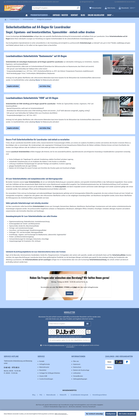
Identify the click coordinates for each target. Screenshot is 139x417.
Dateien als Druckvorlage (81, 370)
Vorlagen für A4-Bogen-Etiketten (49, 373)
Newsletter (42, 370)
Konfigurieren (110, 414)
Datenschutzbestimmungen (56, 345)
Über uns (76, 361)
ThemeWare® (92, 406)
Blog (33, 395)
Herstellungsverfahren (99, 395)
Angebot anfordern (13, 86)
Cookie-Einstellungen (46, 379)
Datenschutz (77, 367)
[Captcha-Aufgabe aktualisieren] (88, 332)
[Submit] (87, 324)
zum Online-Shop (44, 86)
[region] (118, 72)
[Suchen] (78, 8)
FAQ (40, 395)
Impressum (76, 364)
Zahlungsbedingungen (80, 379)
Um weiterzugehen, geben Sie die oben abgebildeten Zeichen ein (65, 337)
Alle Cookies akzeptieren (127, 414)
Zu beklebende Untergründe (79, 395)
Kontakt (41, 361)
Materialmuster (44, 367)
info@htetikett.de (87, 2)
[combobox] (54, 8)
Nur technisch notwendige (94, 414)
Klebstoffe (63, 395)
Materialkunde (51, 395)
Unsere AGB (43, 376)
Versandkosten (78, 376)
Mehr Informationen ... (61, 414)
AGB (83, 345)
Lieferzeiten (77, 373)
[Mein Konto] (109, 8)
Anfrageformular (44, 364)
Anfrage (69, 293)
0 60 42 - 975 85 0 (11, 367)
